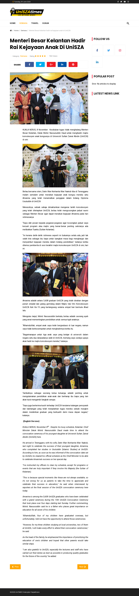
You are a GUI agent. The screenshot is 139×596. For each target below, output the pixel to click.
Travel (35, 23)
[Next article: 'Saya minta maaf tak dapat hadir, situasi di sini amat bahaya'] (82, 566)
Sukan (45, 23)
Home (13, 23)
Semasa (23, 23)
